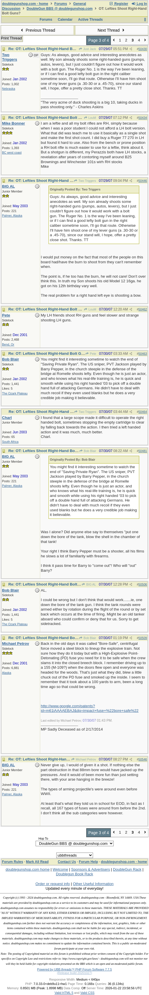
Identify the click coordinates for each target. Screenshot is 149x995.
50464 (142, 411)
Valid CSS (87, 992)
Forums (60, 4)
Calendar (65, 20)
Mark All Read (37, 862)
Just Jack (87, 49)
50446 (142, 180)
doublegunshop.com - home (25, 4)
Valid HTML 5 (64, 992)
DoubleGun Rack (127, 869)
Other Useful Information (93, 884)
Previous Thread (37, 30)
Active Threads (90, 20)
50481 (142, 451)
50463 (142, 353)
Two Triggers (85, 180)
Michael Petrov (83, 759)
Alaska (6, 672)
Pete (90, 353)
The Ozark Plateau (15, 393)
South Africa (10, 441)
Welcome (60, 869)
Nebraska (8, 88)
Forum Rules (12, 862)
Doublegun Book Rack (74, 874)
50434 (142, 117)
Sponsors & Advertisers (90, 869)
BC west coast (12, 152)
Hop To (43, 838)
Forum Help (88, 862)
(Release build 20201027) (74, 973)
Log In (139, 4)
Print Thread (11, 38)
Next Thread (112, 30)
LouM (90, 117)
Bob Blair (87, 451)
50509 (142, 638)
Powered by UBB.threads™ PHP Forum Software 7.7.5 (74, 969)
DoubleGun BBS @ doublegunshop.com (60, 9)
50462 (142, 309)
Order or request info (52, 884)
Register (118, 4)
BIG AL (89, 584)
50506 (142, 584)
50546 (142, 759)
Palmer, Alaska (12, 215)
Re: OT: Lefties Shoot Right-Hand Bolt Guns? (49, 49)
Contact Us (67, 862)
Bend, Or (8, 344)
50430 (142, 49)
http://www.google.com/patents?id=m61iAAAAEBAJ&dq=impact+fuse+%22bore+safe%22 (89, 708)
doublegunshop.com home (27, 869)
